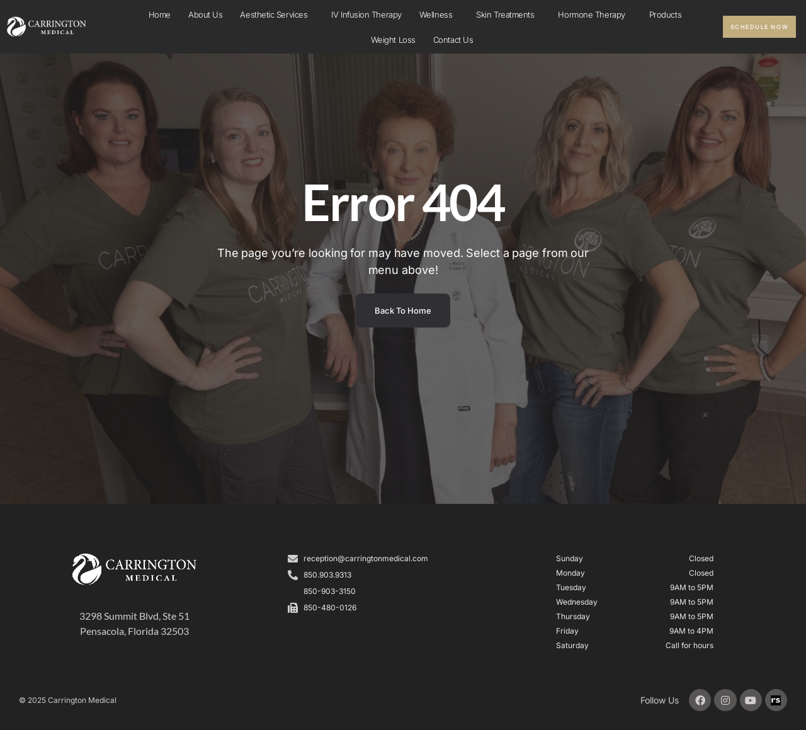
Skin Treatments (508, 14)
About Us (205, 14)
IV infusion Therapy (366, 14)
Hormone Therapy (594, 14)
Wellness (438, 14)
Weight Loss (393, 40)
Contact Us (453, 40)
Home (160, 14)
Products (665, 14)
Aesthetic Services (277, 14)
